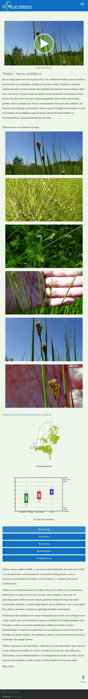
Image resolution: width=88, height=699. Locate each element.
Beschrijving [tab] (44, 529)
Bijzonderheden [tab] (44, 551)
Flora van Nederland (11, 692)
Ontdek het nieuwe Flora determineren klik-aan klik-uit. (27, 415)
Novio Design (17, 697)
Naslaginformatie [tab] (44, 558)
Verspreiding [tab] (44, 544)
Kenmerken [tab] (44, 536)
